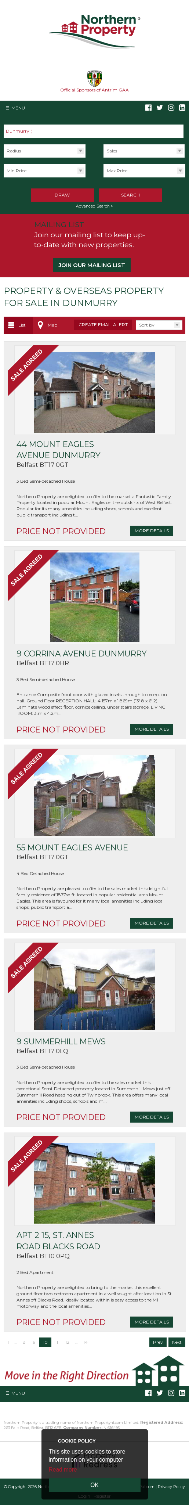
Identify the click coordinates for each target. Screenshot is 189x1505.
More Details (152, 530)
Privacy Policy (171, 1486)
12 (67, 1342)
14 (85, 1342)
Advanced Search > (94, 206)
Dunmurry (21, 131)
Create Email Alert (103, 324)
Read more (63, 1469)
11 (56, 1342)
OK (94, 1485)
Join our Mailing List (92, 265)
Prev (158, 1342)
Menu (18, 108)
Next (177, 1342)
